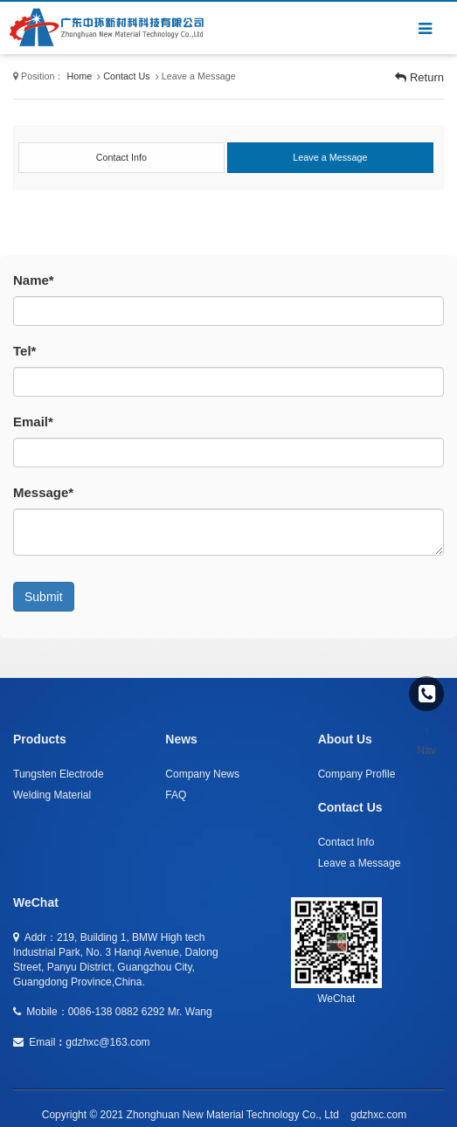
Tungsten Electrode (58, 774)
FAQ (175, 795)
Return (419, 77)
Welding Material (52, 795)
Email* (33, 421)
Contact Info (346, 842)
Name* (33, 280)
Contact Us (126, 76)
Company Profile (357, 774)
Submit (43, 597)
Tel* (24, 350)
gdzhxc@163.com (107, 1042)
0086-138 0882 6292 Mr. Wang (140, 1012)
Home (79, 76)
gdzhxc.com (378, 1115)
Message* (43, 492)
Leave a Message (359, 863)
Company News (202, 774)
